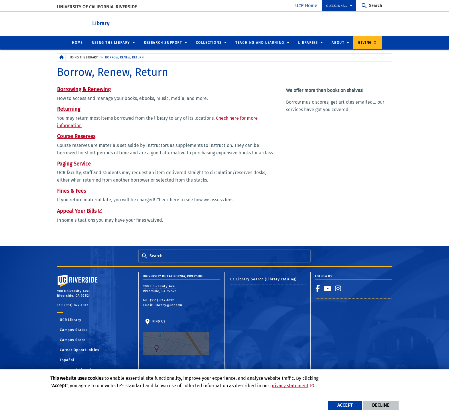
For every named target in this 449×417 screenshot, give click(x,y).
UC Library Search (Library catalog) (263, 279)
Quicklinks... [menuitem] (336, 6)
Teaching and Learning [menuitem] (259, 42)
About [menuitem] (338, 42)
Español (67, 360)
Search (375, 5)
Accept (344, 405)
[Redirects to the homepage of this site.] (61, 57)
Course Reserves (76, 136)
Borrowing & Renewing (84, 89)
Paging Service (74, 163)
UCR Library (70, 320)
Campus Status (74, 330)
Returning (68, 109)
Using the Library (84, 57)
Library (121, 22)
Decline (380, 405)
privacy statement (289, 385)
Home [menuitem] (77, 42)
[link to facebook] (318, 288)
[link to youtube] (327, 288)
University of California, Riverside (97, 6)
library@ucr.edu (168, 305)
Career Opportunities (79, 350)
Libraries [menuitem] (308, 42)
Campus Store (73, 340)
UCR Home (306, 5)
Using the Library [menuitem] (111, 42)
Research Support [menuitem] (163, 42)
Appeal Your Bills (77, 211)
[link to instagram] (338, 288)
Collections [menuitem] (209, 42)
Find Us (176, 337)
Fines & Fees (71, 191)
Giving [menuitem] (365, 42)
